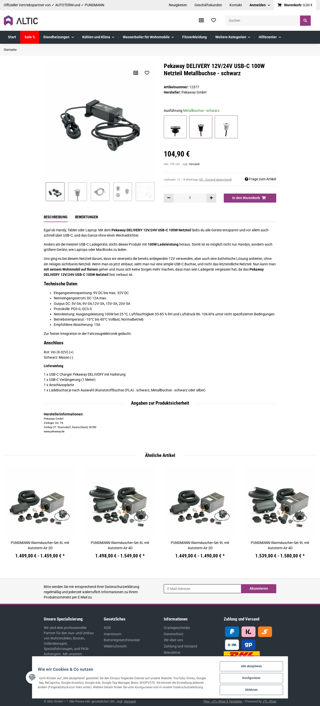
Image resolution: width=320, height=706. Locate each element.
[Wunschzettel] (214, 20)
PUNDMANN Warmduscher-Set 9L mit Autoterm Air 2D (200, 545)
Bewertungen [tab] (86, 217)
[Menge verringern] (169, 198)
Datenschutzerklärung (122, 587)
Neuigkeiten (178, 5)
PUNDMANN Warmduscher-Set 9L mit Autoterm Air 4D (280, 545)
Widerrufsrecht (115, 646)
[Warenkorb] (295, 5)
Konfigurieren (262, 677)
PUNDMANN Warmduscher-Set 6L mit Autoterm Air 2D (40, 545)
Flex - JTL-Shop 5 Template (223, 701)
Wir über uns (173, 640)
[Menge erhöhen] (211, 198)
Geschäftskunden (208, 5)
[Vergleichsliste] (201, 20)
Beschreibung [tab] (56, 217)
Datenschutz (174, 634)
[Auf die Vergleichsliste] (135, 73)
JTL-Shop (269, 701)
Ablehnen (262, 689)
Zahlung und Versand (180, 646)
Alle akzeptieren (262, 665)
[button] (260, 5)
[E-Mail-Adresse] (202, 588)
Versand (194, 164)
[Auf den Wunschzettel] (147, 73)
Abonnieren (259, 588)
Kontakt (236, 5)
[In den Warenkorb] (250, 198)
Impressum (112, 634)
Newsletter (172, 652)
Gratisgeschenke (177, 628)
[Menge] (190, 198)
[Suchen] (262, 21)
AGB (107, 628)
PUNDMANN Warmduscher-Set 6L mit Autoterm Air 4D (120, 545)
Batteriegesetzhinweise (122, 640)
